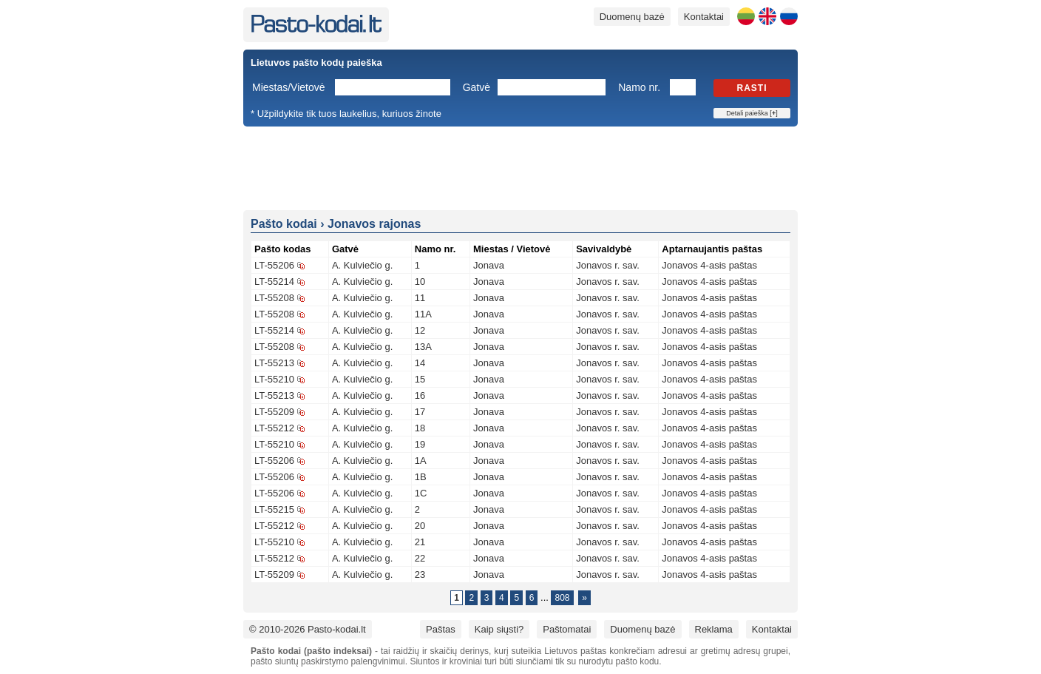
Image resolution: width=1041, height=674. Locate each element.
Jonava (488, 265)
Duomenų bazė (632, 16)
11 (420, 297)
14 (420, 362)
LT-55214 (274, 281)
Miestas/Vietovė (288, 87)
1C (421, 493)
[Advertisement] (520, 167)
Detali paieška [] (751, 113)
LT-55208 (274, 297)
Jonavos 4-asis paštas (709, 265)
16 (420, 395)
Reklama (714, 629)
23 (420, 574)
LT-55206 (274, 265)
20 (420, 525)
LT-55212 (274, 428)
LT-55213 (274, 362)
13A (423, 346)
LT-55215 (274, 509)
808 (562, 598)
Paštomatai (567, 629)
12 (420, 330)
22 (420, 558)
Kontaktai (704, 16)
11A (423, 314)
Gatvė (476, 87)
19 (420, 444)
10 (420, 281)
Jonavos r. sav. (608, 265)
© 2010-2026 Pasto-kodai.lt (307, 629)
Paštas (440, 629)
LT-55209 (274, 411)
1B (421, 476)
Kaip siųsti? (499, 629)
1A (421, 460)
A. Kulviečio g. (362, 265)
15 (420, 379)
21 (420, 541)
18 (420, 428)
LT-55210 (274, 379)
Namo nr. (639, 87)
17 (420, 411)
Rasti (752, 88)
